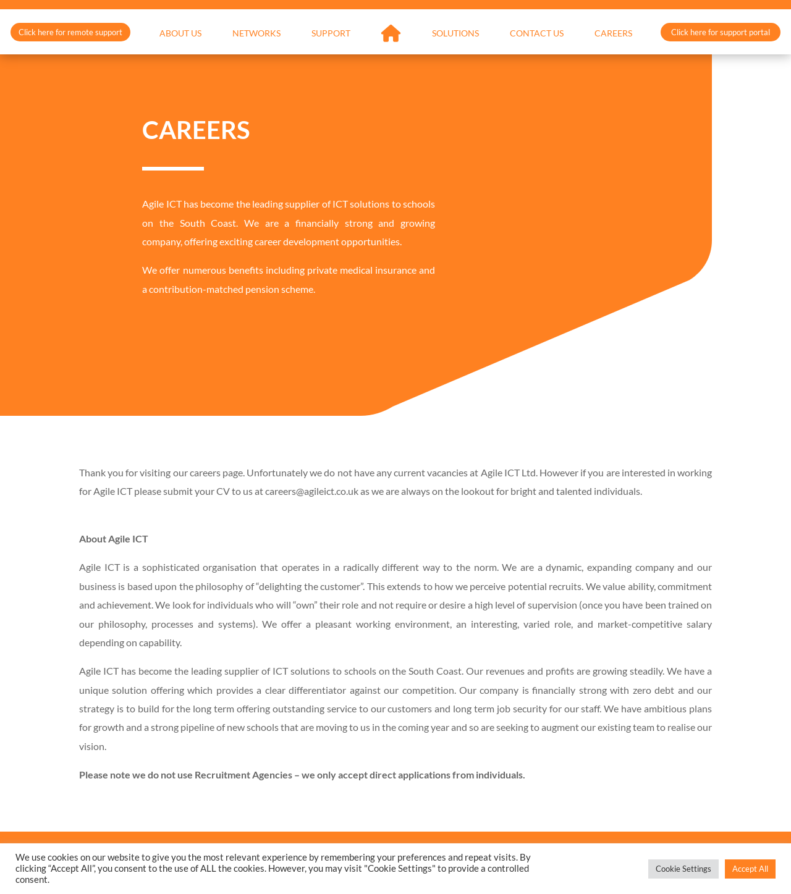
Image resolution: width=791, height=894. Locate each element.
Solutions (455, 33)
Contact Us (537, 33)
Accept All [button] (750, 869)
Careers (613, 33)
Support (330, 33)
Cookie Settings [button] (683, 869)
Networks (256, 33)
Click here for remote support (70, 32)
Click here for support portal (720, 32)
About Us (180, 33)
